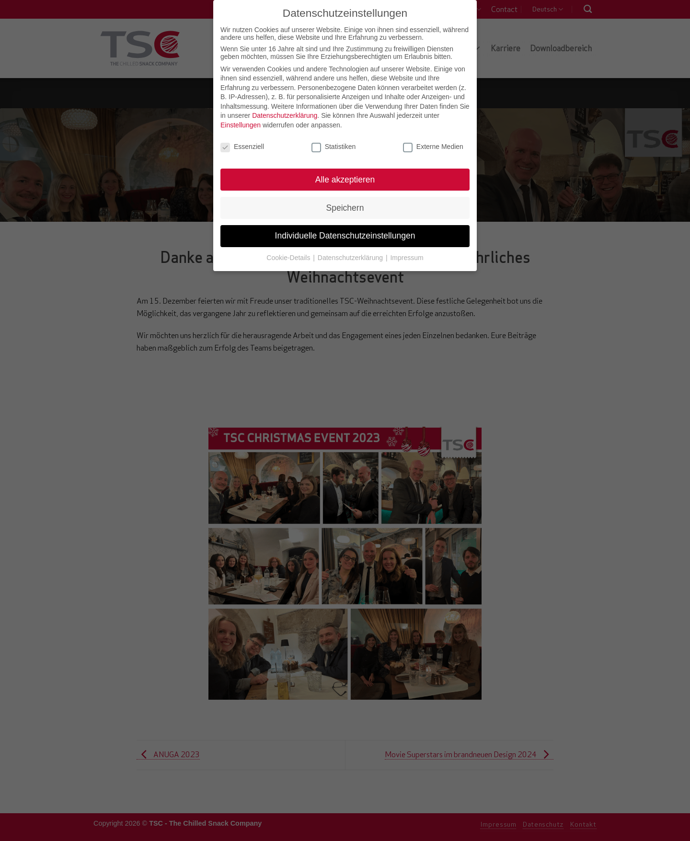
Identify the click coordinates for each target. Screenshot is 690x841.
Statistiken (333, 146)
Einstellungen (240, 125)
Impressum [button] (406, 257)
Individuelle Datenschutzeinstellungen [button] (345, 235)
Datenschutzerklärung (284, 115)
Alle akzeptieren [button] (345, 179)
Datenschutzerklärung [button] (351, 257)
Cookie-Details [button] (289, 257)
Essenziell (242, 146)
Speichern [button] (345, 208)
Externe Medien (433, 146)
